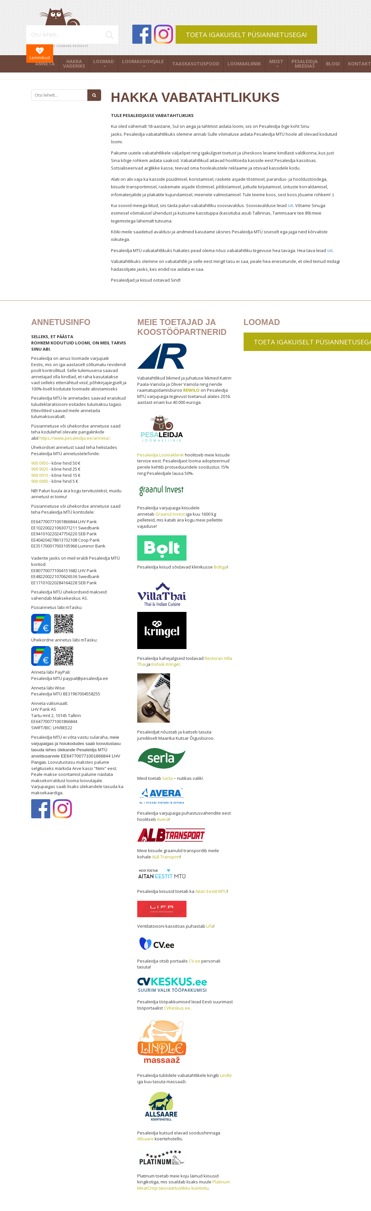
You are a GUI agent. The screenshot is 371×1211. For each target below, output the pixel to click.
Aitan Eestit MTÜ (211, 891)
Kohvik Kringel (165, 664)
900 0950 (39, 463)
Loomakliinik (244, 63)
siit (290, 205)
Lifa (209, 926)
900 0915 (39, 475)
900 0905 (39, 481)
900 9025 (39, 469)
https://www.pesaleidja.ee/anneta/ (74, 438)
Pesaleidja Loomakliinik (160, 455)
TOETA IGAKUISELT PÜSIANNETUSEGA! (246, 34)
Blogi (333, 63)
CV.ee (194, 961)
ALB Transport (166, 857)
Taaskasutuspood (195, 63)
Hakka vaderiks (74, 63)
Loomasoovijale (143, 61)
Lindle (226, 1075)
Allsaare (145, 1139)
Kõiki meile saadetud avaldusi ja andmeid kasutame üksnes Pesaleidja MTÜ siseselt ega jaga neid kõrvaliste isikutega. (219, 235)
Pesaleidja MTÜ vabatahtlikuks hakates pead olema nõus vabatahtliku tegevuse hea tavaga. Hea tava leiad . (222, 250)
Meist (276, 61)
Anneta (45, 63)
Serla (167, 778)
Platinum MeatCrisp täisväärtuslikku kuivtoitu (183, 1185)
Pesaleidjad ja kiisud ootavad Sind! (146, 280)
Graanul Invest (170, 514)
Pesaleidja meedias (305, 63)
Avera (163, 819)
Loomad (103, 61)
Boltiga (220, 567)
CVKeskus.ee (177, 1008)
